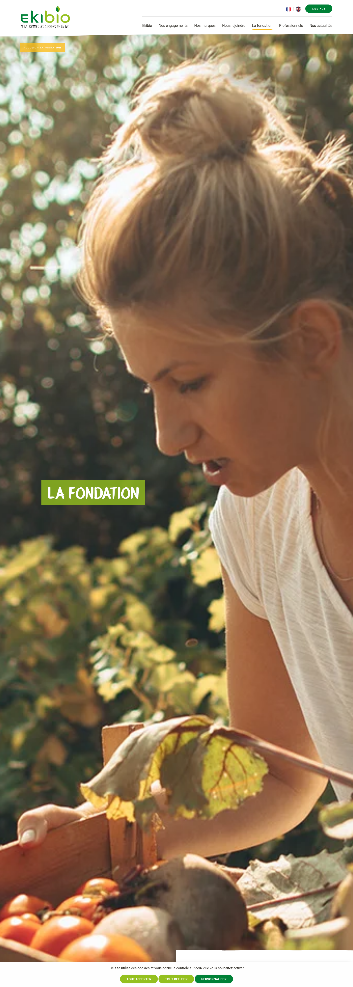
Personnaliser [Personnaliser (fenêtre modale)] (213, 979)
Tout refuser (176, 979)
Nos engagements (173, 25)
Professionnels (291, 25)
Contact (319, 8)
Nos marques (204, 25)
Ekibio (147, 25)
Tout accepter (139, 979)
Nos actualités (321, 25)
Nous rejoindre (233, 25)
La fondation (262, 25)
